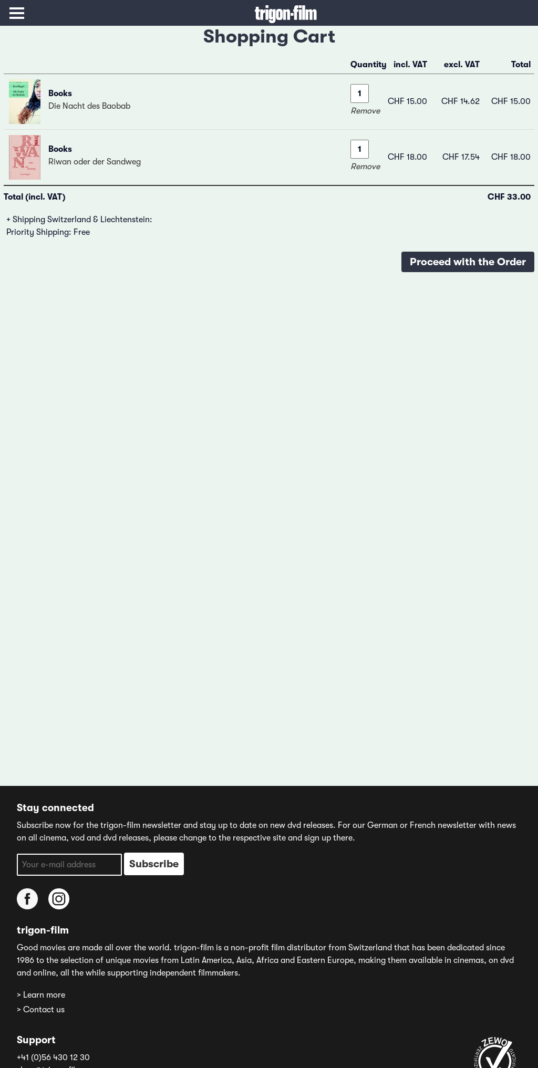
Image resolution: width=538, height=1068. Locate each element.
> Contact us (41, 1009)
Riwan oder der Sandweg (94, 162)
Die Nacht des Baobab (89, 106)
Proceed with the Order (468, 262)
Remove (365, 111)
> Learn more (41, 995)
